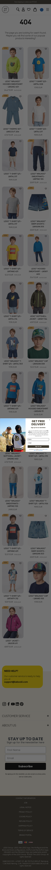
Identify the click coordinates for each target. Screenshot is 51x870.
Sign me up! (38, 446)
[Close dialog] (50, 420)
